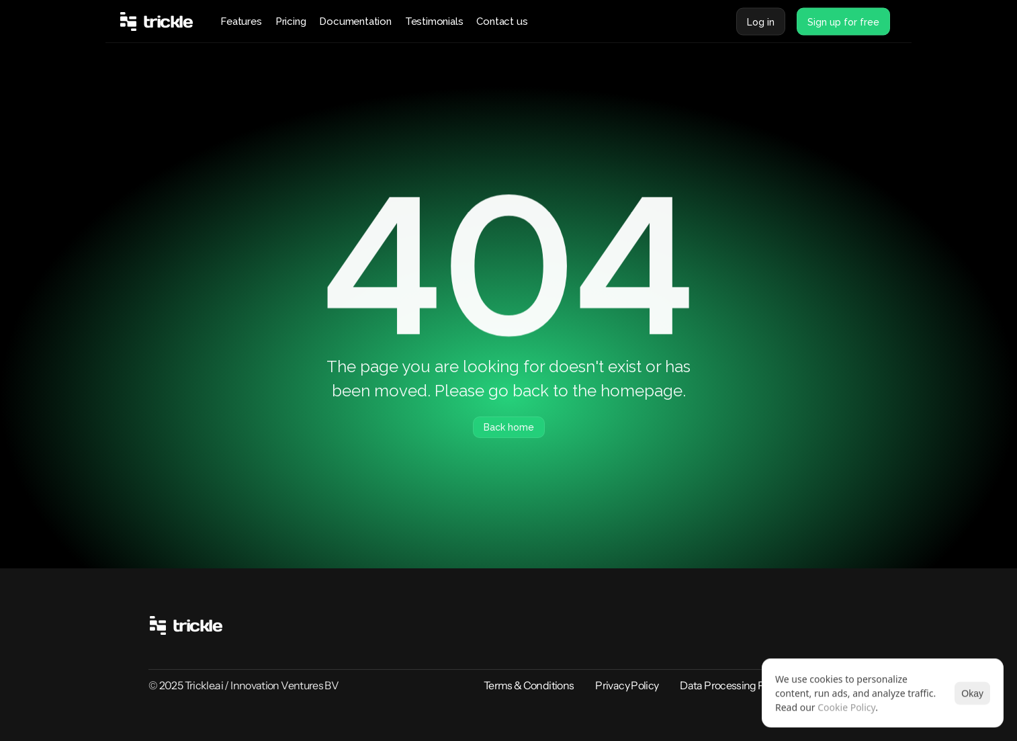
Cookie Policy (846, 707)
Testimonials (434, 21)
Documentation (355, 21)
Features (241, 21)
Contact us (501, 21)
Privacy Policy (626, 685)
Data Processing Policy (732, 685)
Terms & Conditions (529, 685)
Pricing (290, 21)
